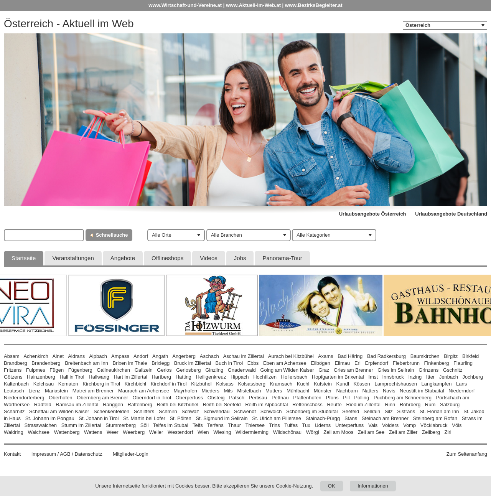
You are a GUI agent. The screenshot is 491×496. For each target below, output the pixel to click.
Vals (372, 425)
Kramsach (281, 384)
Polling (361, 397)
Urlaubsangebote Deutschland (451, 214)
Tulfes (291, 425)
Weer (113, 432)
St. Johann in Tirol (99, 418)
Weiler (156, 432)
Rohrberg (410, 404)
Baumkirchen (425, 356)
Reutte (334, 404)
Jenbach (448, 377)
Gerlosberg (188, 370)
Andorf (140, 356)
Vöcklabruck (434, 425)
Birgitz (451, 356)
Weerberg (134, 432)
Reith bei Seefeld (222, 404)
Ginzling (214, 370)
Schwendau (216, 411)
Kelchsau (43, 384)
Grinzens (428, 370)
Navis (389, 391)
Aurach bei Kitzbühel (291, 356)
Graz (323, 370)
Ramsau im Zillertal (77, 404)
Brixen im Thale (130, 363)
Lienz (34, 391)
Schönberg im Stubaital (312, 411)
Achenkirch (35, 356)
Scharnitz (14, 411)
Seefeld (350, 411)
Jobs (240, 258)
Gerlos (164, 370)
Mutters (273, 391)
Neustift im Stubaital (422, 391)
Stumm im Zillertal (81, 425)
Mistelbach (249, 391)
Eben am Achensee (284, 363)
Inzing (415, 377)
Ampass (120, 356)
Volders (390, 425)
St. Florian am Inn (439, 411)
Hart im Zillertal (130, 377)
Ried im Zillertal (363, 404)
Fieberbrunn (406, 363)
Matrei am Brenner (93, 391)
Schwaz (190, 411)
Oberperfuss (189, 397)
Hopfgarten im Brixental (338, 377)
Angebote (122, 258)
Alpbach (98, 356)
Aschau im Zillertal (243, 356)
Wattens (93, 432)
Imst (373, 377)
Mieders (210, 391)
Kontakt (12, 454)
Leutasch (14, 391)
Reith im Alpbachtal (266, 404)
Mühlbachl (298, 391)
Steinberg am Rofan (435, 418)
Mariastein (56, 391)
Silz (389, 411)
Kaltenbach (16, 384)
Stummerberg (120, 425)
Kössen (361, 384)
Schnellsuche (112, 235)
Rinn (390, 404)
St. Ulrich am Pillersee (276, 418)
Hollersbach (294, 377)
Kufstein (323, 384)
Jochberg (473, 377)
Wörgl (312, 432)
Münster (323, 391)
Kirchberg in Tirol (101, 384)
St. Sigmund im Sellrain (221, 418)
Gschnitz (453, 370)
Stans (350, 418)
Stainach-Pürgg (323, 418)
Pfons (332, 397)
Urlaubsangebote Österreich (372, 214)
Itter (430, 377)
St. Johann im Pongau (49, 418)
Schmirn (168, 411)
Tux (306, 425)
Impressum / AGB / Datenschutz (66, 454)
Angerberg (184, 356)
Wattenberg (67, 432)
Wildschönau (287, 432)
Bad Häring (350, 356)
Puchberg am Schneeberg (403, 397)
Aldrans (76, 356)
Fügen (56, 370)
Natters (370, 391)
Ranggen (113, 404)
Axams (325, 356)
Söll (144, 425)
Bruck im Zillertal (192, 363)
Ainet (58, 356)
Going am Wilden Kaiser (287, 370)
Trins (274, 425)
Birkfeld (470, 356)
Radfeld (42, 404)
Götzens (13, 377)
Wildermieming (252, 432)
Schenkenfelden (111, 411)
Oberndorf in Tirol (152, 397)
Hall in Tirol (71, 377)
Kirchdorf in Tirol (169, 384)
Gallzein (144, 370)
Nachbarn (347, 391)
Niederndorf (461, 391)
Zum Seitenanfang (467, 454)
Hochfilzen (265, 377)
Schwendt (245, 411)
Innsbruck (393, 377)
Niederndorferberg (24, 397)
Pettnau (280, 397)
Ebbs (253, 363)
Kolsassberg (251, 384)
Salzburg (450, 404)
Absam (11, 356)
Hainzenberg (41, 377)
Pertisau (258, 397)
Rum (430, 404)
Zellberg (431, 432)
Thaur (234, 425)
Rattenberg (140, 404)
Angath (160, 356)
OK (331, 486)
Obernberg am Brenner (102, 397)
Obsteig (216, 397)
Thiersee (255, 425)
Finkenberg (436, 363)
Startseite (24, 258)
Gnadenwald (242, 370)
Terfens (215, 425)
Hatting (183, 377)
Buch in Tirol (229, 363)
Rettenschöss (307, 404)
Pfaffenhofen (307, 397)
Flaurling (463, 363)
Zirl (448, 432)
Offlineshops (167, 258)
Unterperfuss (349, 425)
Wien (203, 432)
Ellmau (342, 363)
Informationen (373, 486)
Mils (228, 391)
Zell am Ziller (403, 432)
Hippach (240, 377)
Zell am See (371, 432)
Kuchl (303, 384)
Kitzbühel (201, 384)
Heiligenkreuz (211, 377)
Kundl (342, 384)
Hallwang (99, 377)
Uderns (323, 425)
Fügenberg (80, 370)
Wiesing (222, 432)
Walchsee (38, 432)
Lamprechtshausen (395, 384)
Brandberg (15, 363)
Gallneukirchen (113, 370)
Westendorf (180, 432)
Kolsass (225, 384)
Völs (456, 425)
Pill (347, 397)
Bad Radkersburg (386, 356)
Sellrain (372, 411)
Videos (208, 258)
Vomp (409, 425)
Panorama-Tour (282, 258)
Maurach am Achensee (143, 391)
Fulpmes (35, 370)
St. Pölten (180, 418)
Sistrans (406, 411)
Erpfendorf (376, 363)
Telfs (198, 425)
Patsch (236, 397)
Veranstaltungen (73, 258)
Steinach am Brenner (385, 418)
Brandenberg (45, 363)
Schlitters (144, 411)
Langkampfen (437, 384)
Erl (357, 363)
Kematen (68, 384)
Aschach (209, 356)
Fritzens (12, 370)
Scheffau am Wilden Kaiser (59, 411)
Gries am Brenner (353, 370)
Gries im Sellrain (395, 370)
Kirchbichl (135, 384)
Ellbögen (320, 363)
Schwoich (271, 411)
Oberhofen (60, 397)
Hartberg (161, 377)
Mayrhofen (185, 391)
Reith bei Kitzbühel (177, 404)
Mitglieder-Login (130, 454)
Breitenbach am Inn (86, 363)
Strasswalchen (41, 425)
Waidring (13, 432)
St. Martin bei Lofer (144, 418)
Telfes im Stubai (170, 425)
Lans (461, 384)
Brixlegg (161, 363)
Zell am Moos (338, 432)
